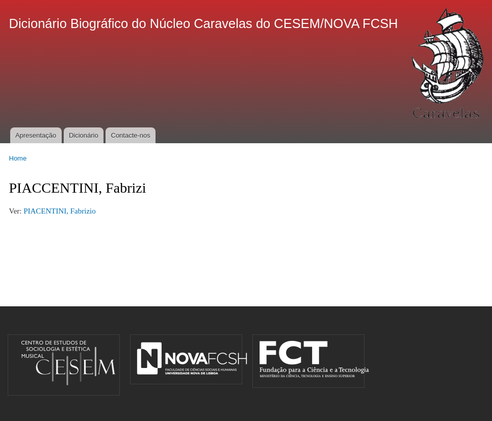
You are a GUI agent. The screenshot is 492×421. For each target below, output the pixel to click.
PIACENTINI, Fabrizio (60, 211)
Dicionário (83, 135)
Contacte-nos (130, 135)
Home (18, 158)
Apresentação (35, 135)
